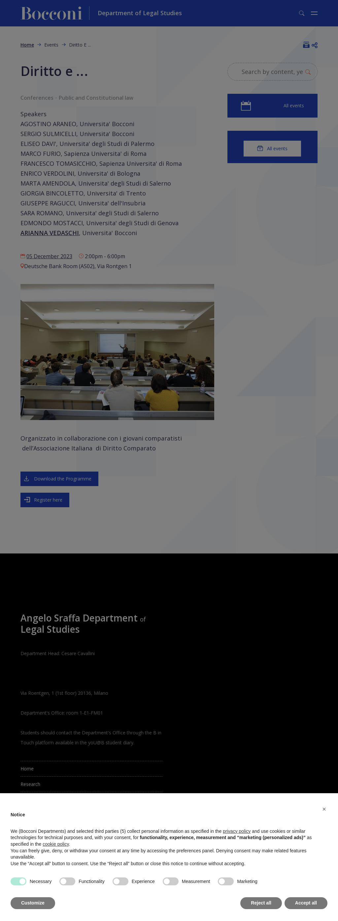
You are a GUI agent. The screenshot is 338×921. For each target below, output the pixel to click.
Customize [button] (33, 902)
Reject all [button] (261, 902)
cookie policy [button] (56, 844)
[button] (324, 809)
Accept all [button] (306, 902)
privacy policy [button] (237, 831)
